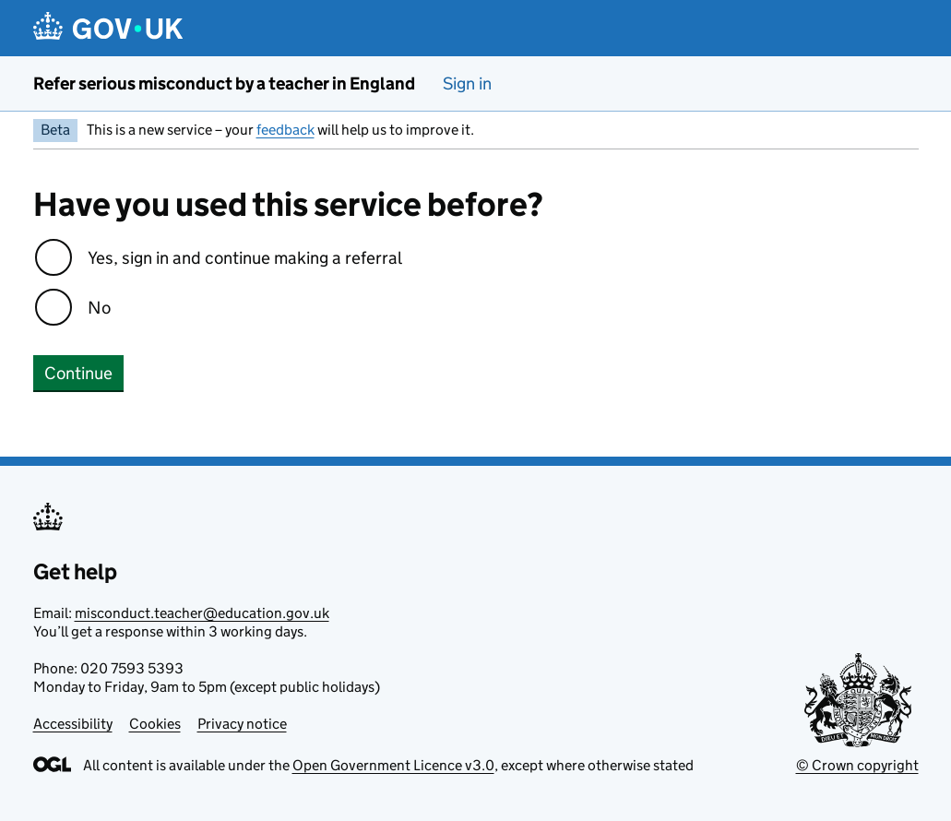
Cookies (155, 723)
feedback (285, 129)
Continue (78, 373)
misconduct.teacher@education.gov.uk (202, 613)
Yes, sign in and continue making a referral (245, 257)
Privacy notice (242, 723)
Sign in (467, 83)
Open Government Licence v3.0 (393, 765)
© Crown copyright (857, 765)
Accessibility (73, 723)
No (99, 307)
